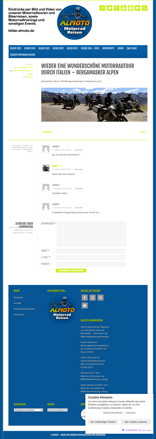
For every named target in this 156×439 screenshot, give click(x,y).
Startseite (18, 297)
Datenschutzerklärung (24, 309)
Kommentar (48, 223)
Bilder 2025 (15, 48)
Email (137, 8)
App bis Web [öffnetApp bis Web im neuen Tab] (146, 430)
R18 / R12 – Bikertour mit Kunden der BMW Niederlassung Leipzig (94, 376)
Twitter (109, 8)
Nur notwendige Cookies (103, 422)
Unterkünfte (108, 48)
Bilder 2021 (72, 48)
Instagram (130, 8)
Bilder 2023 (44, 48)
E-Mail (46, 257)
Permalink (28, 77)
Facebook (102, 8)
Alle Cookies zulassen (135, 422)
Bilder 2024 (29, 48)
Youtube (123, 8)
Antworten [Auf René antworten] (78, 169)
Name (45, 250)
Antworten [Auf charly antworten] (78, 150)
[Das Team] (132, 48)
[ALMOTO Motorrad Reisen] (22, 54)
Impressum (19, 314)
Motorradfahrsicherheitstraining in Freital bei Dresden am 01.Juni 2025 (95, 348)
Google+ (116, 8)
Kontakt (17, 303)
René (30, 64)
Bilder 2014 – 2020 (90, 48)
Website (45, 264)
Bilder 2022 (58, 48)
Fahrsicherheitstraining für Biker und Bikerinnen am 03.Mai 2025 (93, 364)
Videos (121, 48)
